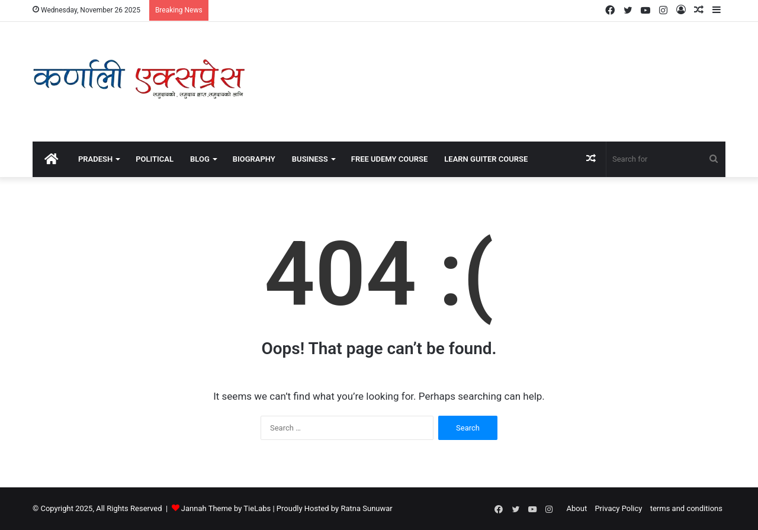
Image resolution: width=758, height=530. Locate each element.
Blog (200, 159)
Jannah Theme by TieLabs (226, 508)
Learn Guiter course (486, 159)
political (155, 159)
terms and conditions (686, 508)
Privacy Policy (618, 508)
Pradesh (95, 159)
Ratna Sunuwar (366, 508)
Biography (254, 159)
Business (310, 159)
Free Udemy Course (389, 159)
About (577, 508)
